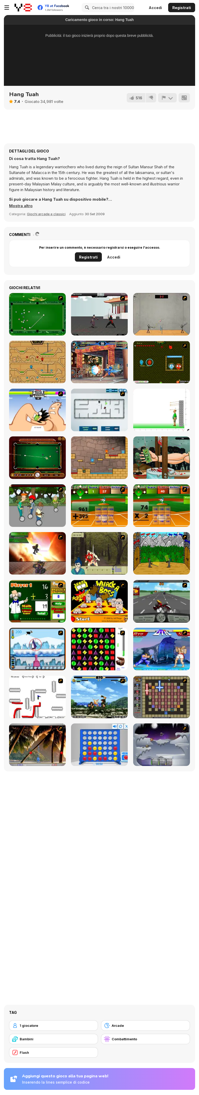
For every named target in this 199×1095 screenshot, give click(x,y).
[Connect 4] (99, 744)
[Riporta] (167, 97)
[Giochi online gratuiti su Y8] (23, 7)
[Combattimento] (145, 1039)
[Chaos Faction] (161, 744)
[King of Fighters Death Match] (99, 697)
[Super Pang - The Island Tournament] (37, 744)
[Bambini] (53, 1039)
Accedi (155, 7)
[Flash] (53, 1052)
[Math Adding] (37, 601)
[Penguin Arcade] (37, 649)
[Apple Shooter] (161, 410)
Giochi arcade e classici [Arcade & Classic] (46, 214)
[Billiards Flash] (37, 314)
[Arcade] (145, 1025)
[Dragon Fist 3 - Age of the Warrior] (99, 314)
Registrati (181, 7)
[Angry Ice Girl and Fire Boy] (161, 362)
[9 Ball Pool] (37, 457)
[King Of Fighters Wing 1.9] (99, 362)
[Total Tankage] (99, 410)
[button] (21, 206)
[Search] (86, 7)
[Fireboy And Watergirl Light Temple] (37, 362)
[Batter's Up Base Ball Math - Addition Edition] (99, 505)
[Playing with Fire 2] (161, 697)
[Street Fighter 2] (161, 649)
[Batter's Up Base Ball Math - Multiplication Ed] (161, 505)
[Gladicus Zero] (37, 553)
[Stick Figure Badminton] (161, 314)
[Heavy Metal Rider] (161, 601)
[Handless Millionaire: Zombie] (161, 457)
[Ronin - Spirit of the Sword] (99, 553)
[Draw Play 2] (37, 697)
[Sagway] (37, 505)
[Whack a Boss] (99, 601)
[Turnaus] (161, 553)
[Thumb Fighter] (37, 410)
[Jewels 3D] (99, 649)
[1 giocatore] (53, 1025)
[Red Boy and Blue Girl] (99, 457)
